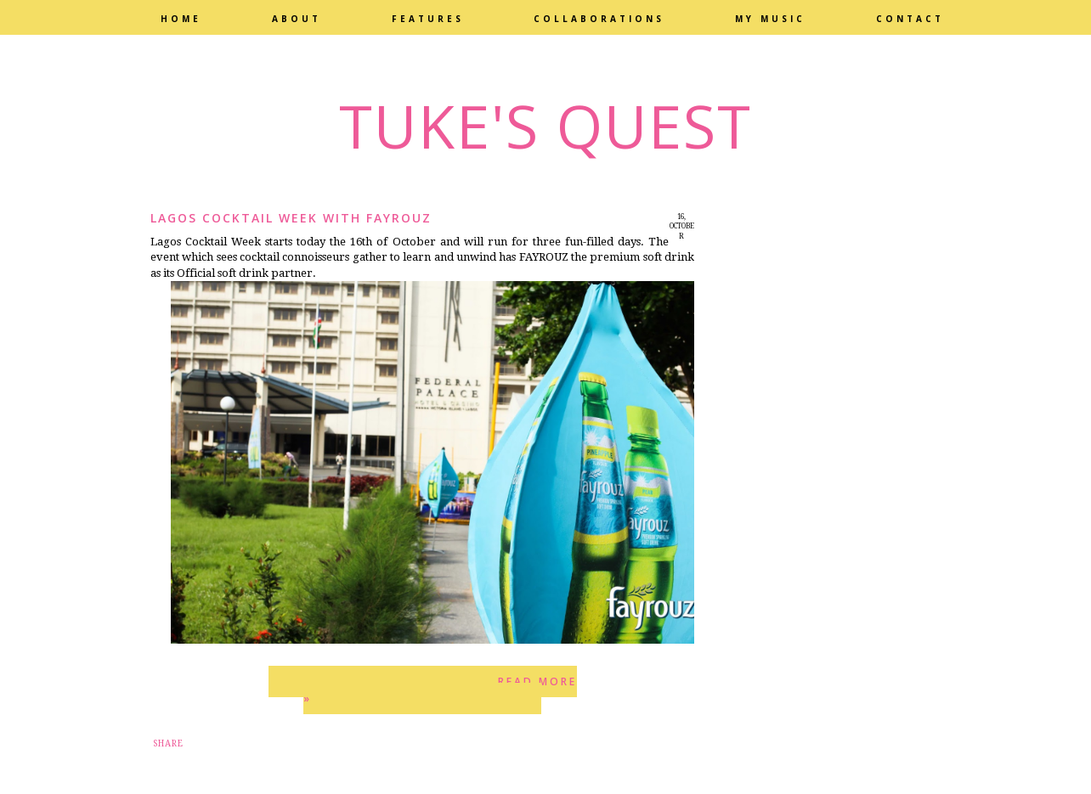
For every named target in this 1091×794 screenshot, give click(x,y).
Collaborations (599, 19)
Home (181, 19)
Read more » (440, 690)
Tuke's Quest (545, 125)
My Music (770, 19)
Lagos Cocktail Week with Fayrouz (291, 218)
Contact (910, 19)
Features (428, 19)
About (296, 19)
